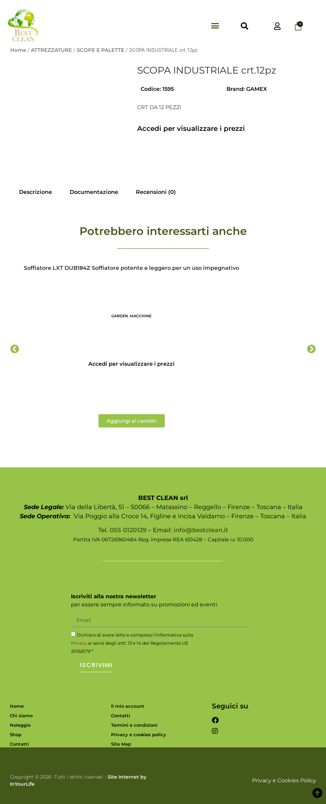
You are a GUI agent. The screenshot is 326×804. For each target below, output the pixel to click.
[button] (215, 25)
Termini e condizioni (134, 725)
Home (18, 50)
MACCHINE (140, 316)
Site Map (121, 744)
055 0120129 (128, 530)
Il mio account (127, 706)
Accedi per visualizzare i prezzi (191, 128)
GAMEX (256, 89)
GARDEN (119, 316)
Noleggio (20, 725)
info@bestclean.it (201, 530)
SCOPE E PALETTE (100, 50)
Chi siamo (21, 715)
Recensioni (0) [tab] (156, 192)
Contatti (19, 744)
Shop (15, 734)
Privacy (79, 643)
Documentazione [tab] (94, 192)
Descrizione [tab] (35, 192)
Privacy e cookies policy (138, 734)
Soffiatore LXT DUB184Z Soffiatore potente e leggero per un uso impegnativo (131, 268)
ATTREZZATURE (51, 50)
